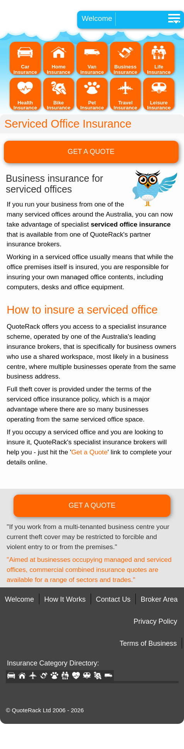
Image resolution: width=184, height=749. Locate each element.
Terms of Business (148, 643)
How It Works (65, 599)
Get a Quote (89, 452)
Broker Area (159, 599)
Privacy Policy (155, 621)
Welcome (97, 18)
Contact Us (113, 599)
